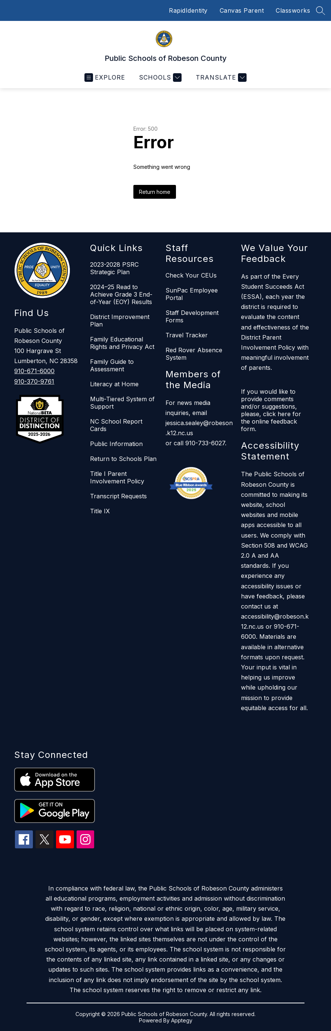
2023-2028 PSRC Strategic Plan (114, 268)
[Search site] (320, 10)
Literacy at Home (114, 384)
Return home (154, 192)
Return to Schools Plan (123, 458)
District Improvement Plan (119, 320)
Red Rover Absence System (194, 353)
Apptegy (181, 1020)
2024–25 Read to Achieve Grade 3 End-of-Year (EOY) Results (121, 294)
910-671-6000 (34, 371)
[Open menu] (104, 77)
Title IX (100, 511)
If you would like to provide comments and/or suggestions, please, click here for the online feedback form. (271, 410)
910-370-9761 (34, 381)
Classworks (293, 10)
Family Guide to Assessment (112, 365)
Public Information (116, 444)
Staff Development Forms (192, 316)
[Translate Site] (220, 77)
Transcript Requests (118, 496)
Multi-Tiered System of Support (122, 402)
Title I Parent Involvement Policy (117, 477)
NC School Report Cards (116, 425)
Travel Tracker (187, 335)
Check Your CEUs (191, 275)
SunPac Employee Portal (192, 294)
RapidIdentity (188, 10)
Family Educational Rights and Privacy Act (122, 342)
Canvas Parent (242, 10)
